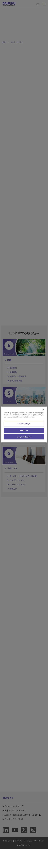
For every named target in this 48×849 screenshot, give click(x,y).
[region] (24, 424)
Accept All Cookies (24, 437)
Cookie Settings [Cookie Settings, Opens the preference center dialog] (24, 424)
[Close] (43, 409)
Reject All (24, 430)
